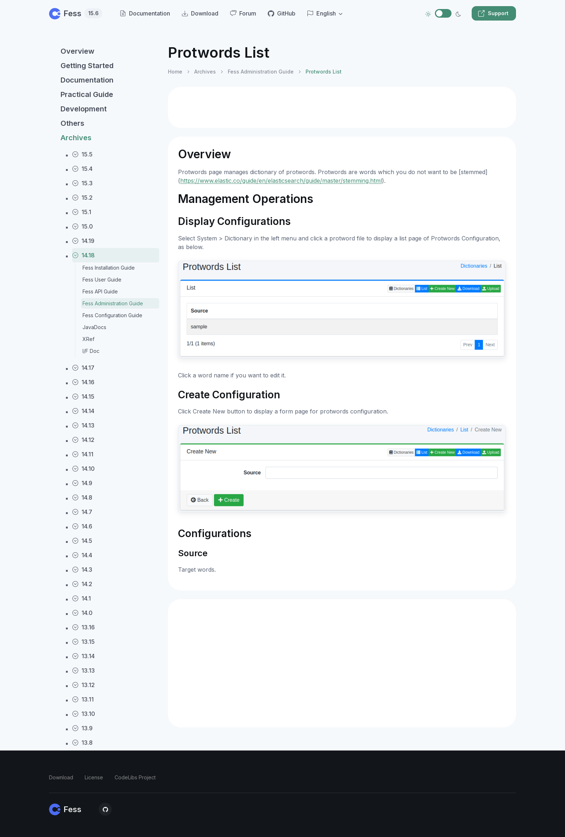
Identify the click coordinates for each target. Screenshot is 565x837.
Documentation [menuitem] (145, 13)
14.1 (81, 598)
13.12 (83, 684)
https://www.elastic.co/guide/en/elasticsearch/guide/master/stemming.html (281, 180)
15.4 (82, 168)
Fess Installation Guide (109, 268)
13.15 (83, 641)
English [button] (321, 13)
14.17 (83, 367)
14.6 (82, 526)
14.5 (82, 540)
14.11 (82, 454)
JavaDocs (94, 327)
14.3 (82, 569)
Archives (76, 137)
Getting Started (87, 65)
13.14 (83, 656)
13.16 (83, 627)
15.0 (82, 226)
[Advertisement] (342, 107)
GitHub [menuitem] (281, 13)
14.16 (83, 382)
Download (61, 777)
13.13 (83, 670)
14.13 (83, 425)
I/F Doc (91, 351)
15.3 (82, 183)
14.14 (83, 411)
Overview (77, 51)
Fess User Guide (102, 279)
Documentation (87, 80)
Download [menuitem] (200, 13)
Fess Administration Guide (113, 303)
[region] (104, 434)
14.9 (82, 483)
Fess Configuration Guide (112, 315)
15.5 (82, 154)
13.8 (82, 742)
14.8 (82, 497)
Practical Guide (87, 94)
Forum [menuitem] (243, 13)
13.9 (82, 728)
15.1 (81, 212)
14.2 (82, 584)
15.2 (82, 197)
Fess (75, 13)
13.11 (83, 699)
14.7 (82, 511)
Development (84, 109)
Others (72, 123)
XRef (88, 339)
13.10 (83, 713)
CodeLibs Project (135, 777)
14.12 (83, 439)
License (94, 777)
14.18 (83, 255)
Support (493, 13)
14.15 (83, 396)
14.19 (83, 240)
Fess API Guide (100, 291)
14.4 (82, 555)
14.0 (82, 612)
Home (175, 71)
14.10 (83, 468)
